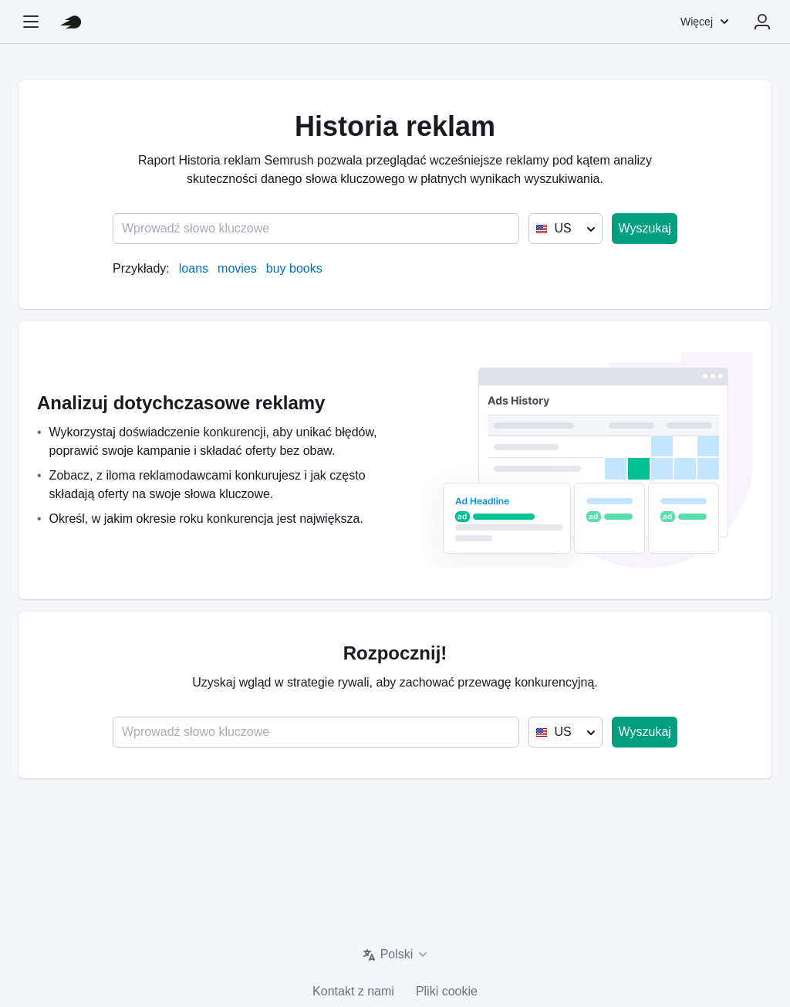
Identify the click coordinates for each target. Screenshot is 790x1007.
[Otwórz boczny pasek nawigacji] (30, 21)
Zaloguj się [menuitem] (762, 21)
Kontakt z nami (353, 991)
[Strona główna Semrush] (71, 21)
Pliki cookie (447, 991)
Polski (397, 954)
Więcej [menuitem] (696, 21)
